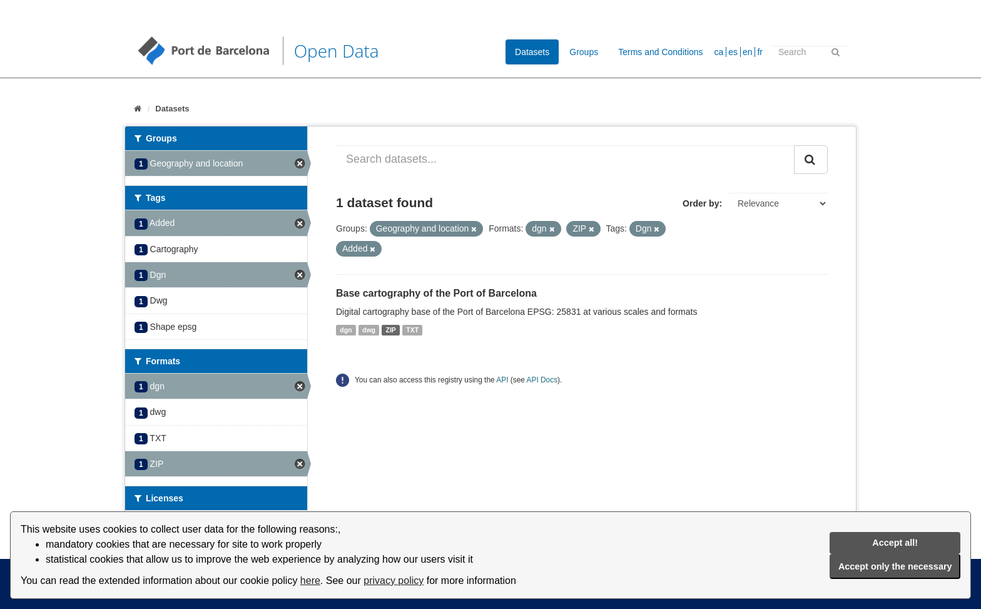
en (748, 52)
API (502, 380)
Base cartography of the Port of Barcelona (436, 293)
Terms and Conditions (660, 52)
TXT (412, 330)
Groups (583, 52)
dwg (368, 330)
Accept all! (895, 543)
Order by (701, 203)
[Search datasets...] (565, 159)
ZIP (391, 330)
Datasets (532, 52)
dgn (346, 330)
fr (760, 52)
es (733, 52)
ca (719, 52)
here (310, 580)
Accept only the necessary (895, 566)
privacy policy (393, 580)
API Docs (542, 380)
